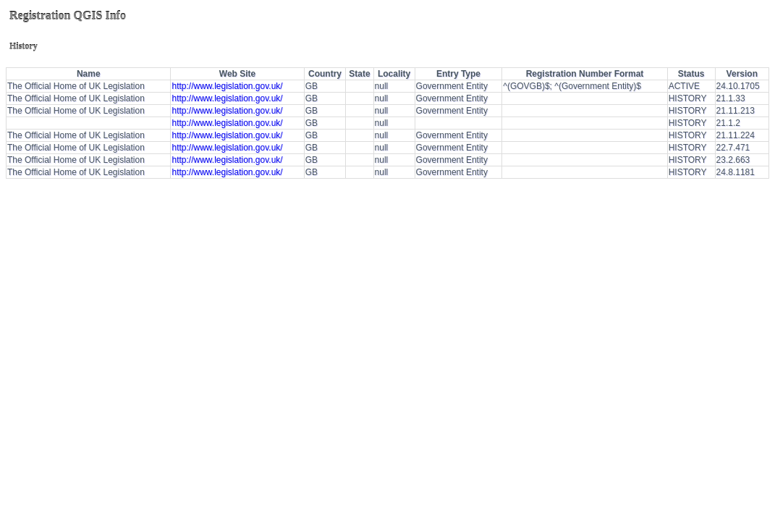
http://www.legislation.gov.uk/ (226, 86)
